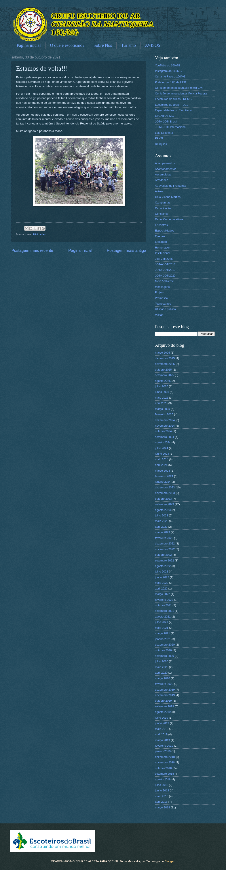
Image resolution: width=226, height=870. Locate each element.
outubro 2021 (163, 605)
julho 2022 (161, 571)
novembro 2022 (165, 549)
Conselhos (162, 213)
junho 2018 (162, 790)
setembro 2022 (164, 560)
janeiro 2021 (163, 639)
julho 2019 (161, 717)
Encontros (161, 225)
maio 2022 (161, 582)
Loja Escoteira (164, 132)
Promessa (161, 298)
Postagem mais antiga (126, 250)
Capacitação (163, 208)
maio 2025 (161, 397)
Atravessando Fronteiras (170, 185)
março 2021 (162, 633)
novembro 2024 (165, 425)
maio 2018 (161, 796)
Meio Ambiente (164, 281)
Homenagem (163, 247)
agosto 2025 (163, 380)
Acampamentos (165, 163)
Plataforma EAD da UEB (170, 82)
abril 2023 (161, 526)
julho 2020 (161, 661)
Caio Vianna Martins (168, 197)
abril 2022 (161, 588)
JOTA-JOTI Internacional (170, 127)
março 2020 (162, 678)
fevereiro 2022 (164, 599)
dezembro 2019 (165, 689)
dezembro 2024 (165, 420)
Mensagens (162, 286)
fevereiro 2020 (164, 683)
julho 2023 (161, 515)
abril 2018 (161, 801)
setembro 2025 (164, 375)
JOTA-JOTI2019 (165, 269)
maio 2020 (161, 667)
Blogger (169, 861)
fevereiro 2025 (164, 414)
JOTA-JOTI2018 (165, 264)
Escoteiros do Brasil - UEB (172, 104)
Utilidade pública (165, 309)
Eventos (160, 236)
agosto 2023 (163, 510)
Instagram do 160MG (168, 71)
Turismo (128, 45)
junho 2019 (162, 723)
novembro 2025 (165, 363)
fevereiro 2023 (164, 538)
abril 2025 (161, 403)
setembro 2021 (164, 610)
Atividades (39, 234)
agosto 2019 (163, 712)
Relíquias (161, 144)
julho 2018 (161, 785)
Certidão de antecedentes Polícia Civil (179, 87)
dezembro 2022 (165, 543)
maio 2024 (161, 459)
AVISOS (152, 45)
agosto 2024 (163, 442)
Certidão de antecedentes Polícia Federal (181, 93)
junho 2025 (162, 392)
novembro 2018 (165, 762)
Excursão (161, 241)
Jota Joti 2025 (164, 258)
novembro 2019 (165, 695)
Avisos (159, 191)
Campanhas (162, 202)
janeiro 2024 (163, 481)
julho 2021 (161, 622)
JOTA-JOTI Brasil (166, 121)
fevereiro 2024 (164, 476)
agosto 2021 (163, 616)
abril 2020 (161, 672)
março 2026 (162, 352)
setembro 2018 (164, 773)
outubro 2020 (163, 650)
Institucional (162, 253)
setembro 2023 (164, 504)
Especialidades (164, 230)
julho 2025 (161, 386)
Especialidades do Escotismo (173, 110)
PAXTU (159, 138)
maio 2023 (161, 521)
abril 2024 (161, 465)
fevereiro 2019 (164, 745)
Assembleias (163, 174)
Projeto (159, 292)
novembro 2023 (165, 493)
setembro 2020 (164, 655)
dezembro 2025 (165, 358)
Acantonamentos (166, 169)
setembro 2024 (164, 437)
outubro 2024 (163, 431)
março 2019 (162, 740)
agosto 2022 (163, 566)
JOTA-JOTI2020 (165, 275)
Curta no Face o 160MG (170, 76)
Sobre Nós (102, 45)
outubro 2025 (163, 369)
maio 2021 (161, 627)
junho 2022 (162, 577)
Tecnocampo (163, 303)
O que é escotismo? (67, 45)
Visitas (159, 314)
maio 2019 (161, 729)
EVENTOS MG (164, 115)
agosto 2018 (163, 779)
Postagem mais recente (32, 250)
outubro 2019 (163, 700)
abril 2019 (161, 734)
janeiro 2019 (163, 751)
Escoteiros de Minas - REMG (173, 99)
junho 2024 (162, 453)
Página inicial (29, 45)
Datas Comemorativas (169, 219)
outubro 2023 (163, 498)
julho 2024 (161, 448)
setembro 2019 (164, 706)
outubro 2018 (163, 768)
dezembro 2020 (165, 644)
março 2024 (162, 470)
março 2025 (162, 409)
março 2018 (162, 807)
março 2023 (162, 532)
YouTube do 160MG (167, 65)
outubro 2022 (163, 554)
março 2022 (162, 594)
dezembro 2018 (165, 757)
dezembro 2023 (165, 487)
